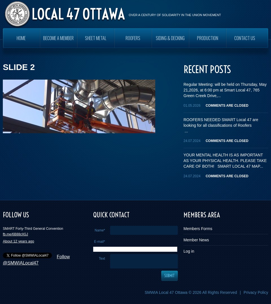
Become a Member (58, 38)
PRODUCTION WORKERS (207, 41)
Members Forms (197, 228)
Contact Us (244, 38)
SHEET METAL (95, 38)
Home (21, 38)
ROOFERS (133, 38)
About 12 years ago (18, 241)
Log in (188, 251)
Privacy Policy (256, 292)
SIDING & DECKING (170, 38)
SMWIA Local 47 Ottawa (166, 292)
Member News (196, 240)
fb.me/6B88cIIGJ (15, 234)
